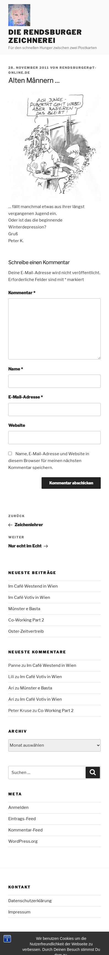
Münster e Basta (24, 608)
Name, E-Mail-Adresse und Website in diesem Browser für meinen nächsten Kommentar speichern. (48, 460)
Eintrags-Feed (22, 818)
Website (16, 425)
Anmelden (18, 807)
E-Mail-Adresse (25, 397)
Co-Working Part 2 (26, 620)
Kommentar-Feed (25, 830)
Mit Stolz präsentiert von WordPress (40, 941)
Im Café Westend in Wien (33, 586)
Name (15, 369)
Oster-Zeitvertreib (26, 631)
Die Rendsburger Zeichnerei (45, 36)
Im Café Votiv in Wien (29, 597)
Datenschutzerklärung (30, 900)
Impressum (19, 912)
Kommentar (21, 292)
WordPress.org (23, 841)
